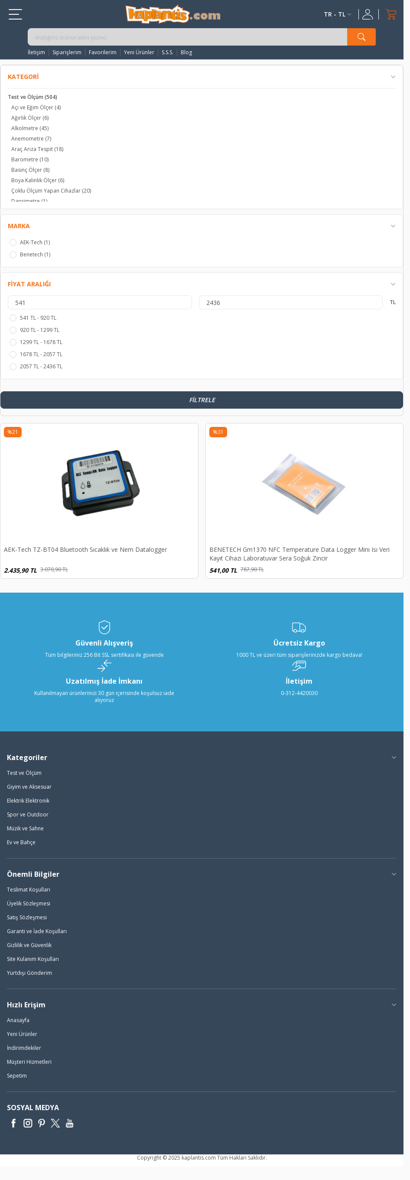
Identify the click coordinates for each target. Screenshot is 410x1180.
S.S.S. (167, 52)
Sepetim (17, 1075)
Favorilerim (103, 52)
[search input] (202, 37)
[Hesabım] (368, 14)
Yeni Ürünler (139, 52)
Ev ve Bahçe (21, 842)
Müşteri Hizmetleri (29, 1061)
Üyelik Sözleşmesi (28, 903)
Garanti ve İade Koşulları (37, 931)
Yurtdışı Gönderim (29, 973)
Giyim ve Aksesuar (29, 786)
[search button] (361, 37)
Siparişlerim (66, 52)
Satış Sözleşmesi (27, 917)
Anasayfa (18, 1020)
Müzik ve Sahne (25, 828)
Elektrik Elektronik (28, 800)
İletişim (36, 52)
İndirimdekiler (24, 1048)
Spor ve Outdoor (28, 814)
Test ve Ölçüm (24, 773)
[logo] (172, 14)
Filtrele (202, 400)
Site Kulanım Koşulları (33, 959)
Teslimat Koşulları (28, 889)
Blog (186, 52)
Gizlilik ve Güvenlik (29, 945)
